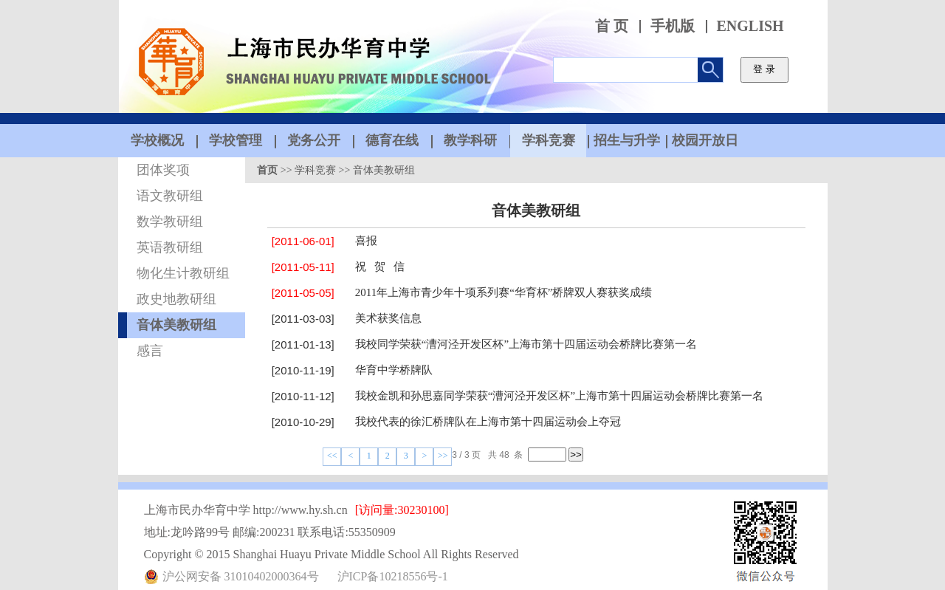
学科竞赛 (315, 170)
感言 (150, 350)
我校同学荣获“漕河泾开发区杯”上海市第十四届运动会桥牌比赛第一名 (526, 344)
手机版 (672, 26)
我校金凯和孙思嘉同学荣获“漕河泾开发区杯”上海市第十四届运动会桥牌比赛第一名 (559, 396)
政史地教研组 (176, 299)
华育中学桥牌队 (394, 370)
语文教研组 (170, 195)
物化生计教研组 (183, 273)
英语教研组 (170, 247)
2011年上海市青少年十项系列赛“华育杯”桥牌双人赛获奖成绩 (504, 292)
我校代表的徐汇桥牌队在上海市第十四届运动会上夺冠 (488, 422)
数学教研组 (170, 221)
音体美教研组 (176, 325)
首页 (267, 170)
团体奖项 (163, 169)
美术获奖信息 (388, 318)
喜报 (366, 241)
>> (443, 455)
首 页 (611, 26)
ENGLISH (750, 26)
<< (332, 455)
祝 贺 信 (380, 266)
